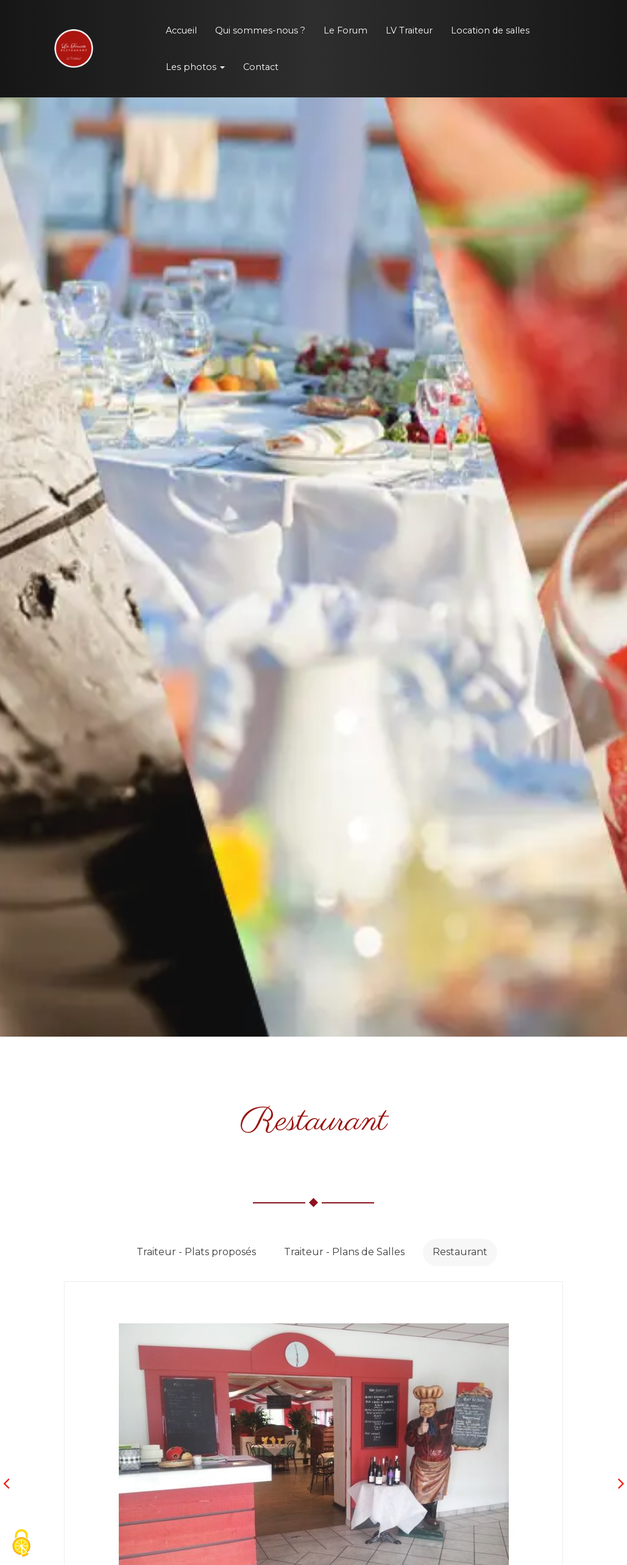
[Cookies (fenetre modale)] (21, 1544)
